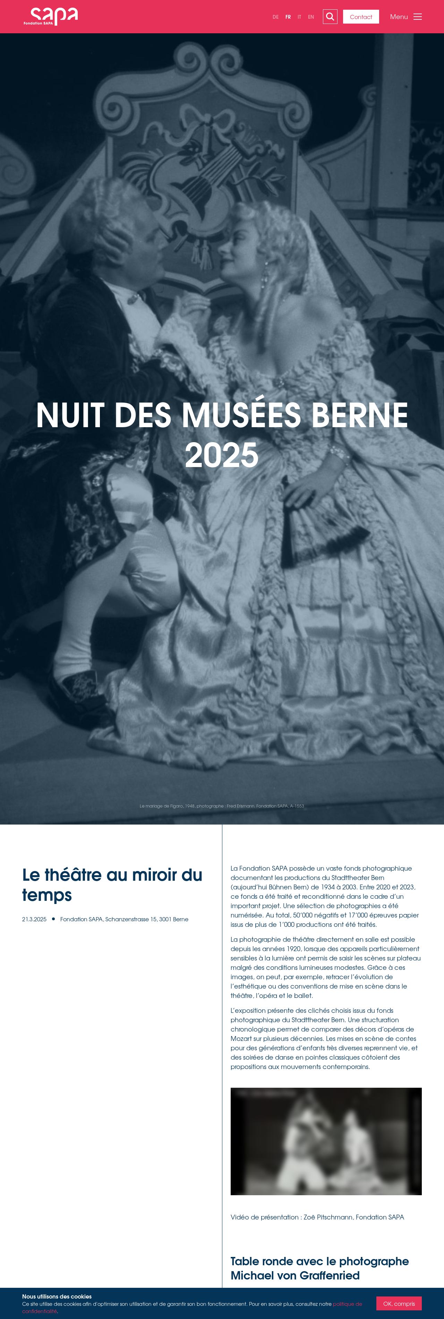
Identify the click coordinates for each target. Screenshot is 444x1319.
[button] (403, 16)
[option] (275, 17)
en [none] (311, 16)
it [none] (299, 16)
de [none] (276, 16)
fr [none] (288, 16)
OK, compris (399, 1303)
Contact (361, 16)
